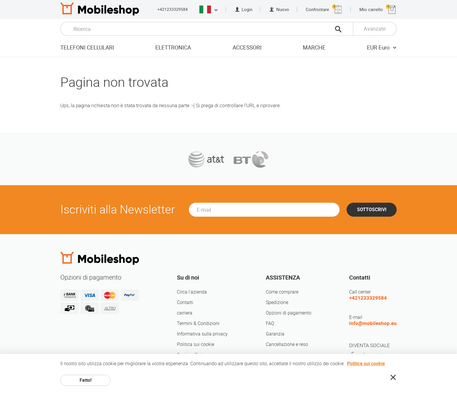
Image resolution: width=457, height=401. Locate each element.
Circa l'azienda (192, 292)
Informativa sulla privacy (202, 334)
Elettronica (173, 47)
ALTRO (109, 308)
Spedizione (277, 302)
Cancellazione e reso (287, 344)
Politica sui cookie (195, 344)
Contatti (185, 302)
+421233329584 (172, 9)
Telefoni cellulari (87, 47)
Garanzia (275, 334)
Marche (314, 47)
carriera (184, 313)
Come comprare (282, 292)
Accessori (247, 47)
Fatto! (86, 380)
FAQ (270, 323)
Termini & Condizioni (198, 323)
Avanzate (375, 29)
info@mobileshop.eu (373, 323)
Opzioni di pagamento (288, 313)
